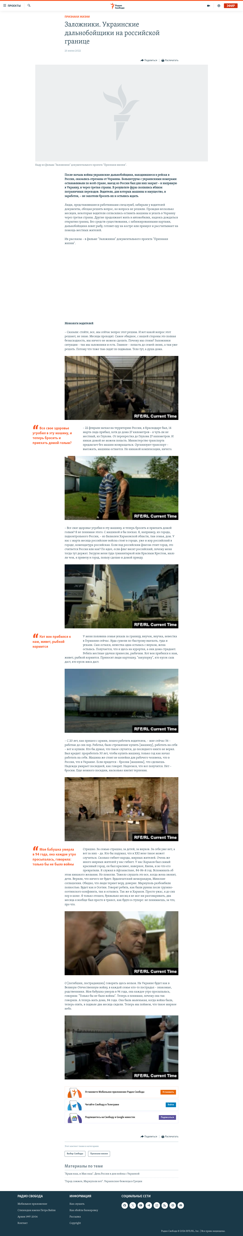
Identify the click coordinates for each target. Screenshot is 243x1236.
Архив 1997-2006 (28, 1216)
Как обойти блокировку (84, 1210)
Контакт (23, 1223)
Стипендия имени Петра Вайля (37, 1210)
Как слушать (77, 1204)
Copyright (75, 1223)
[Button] (149, 60)
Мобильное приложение (32, 1204)
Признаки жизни (77, 17)
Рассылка (75, 1216)
